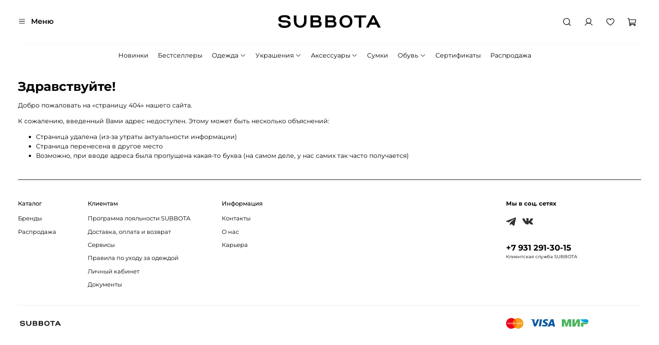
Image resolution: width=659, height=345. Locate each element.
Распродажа (510, 55)
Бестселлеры (180, 55)
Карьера (235, 245)
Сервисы (101, 245)
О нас (230, 232)
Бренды (30, 218)
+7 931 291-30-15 (538, 247)
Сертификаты (458, 55)
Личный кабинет (113, 271)
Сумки (377, 55)
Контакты (236, 218)
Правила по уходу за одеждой (133, 258)
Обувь (412, 55)
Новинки (133, 55)
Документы (105, 284)
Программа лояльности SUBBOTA (139, 218)
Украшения (278, 55)
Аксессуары (334, 55)
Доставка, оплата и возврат (129, 232)
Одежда (229, 55)
